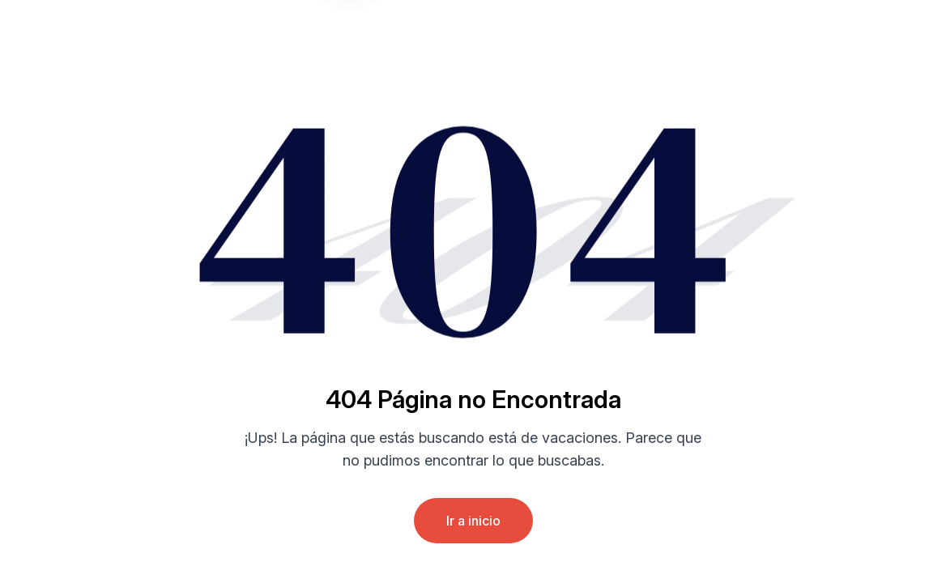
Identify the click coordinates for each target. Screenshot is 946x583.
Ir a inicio (473, 521)
